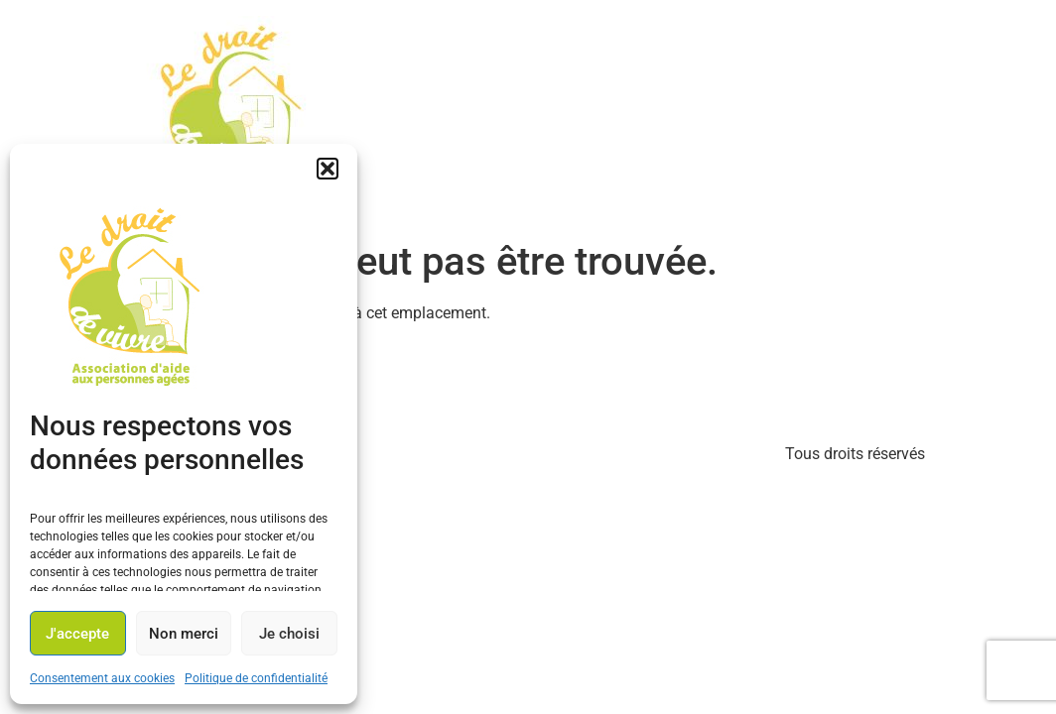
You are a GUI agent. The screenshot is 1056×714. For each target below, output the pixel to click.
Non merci (183, 634)
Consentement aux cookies (102, 678)
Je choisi (289, 634)
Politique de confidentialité (256, 678)
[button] (327, 168)
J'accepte (77, 634)
